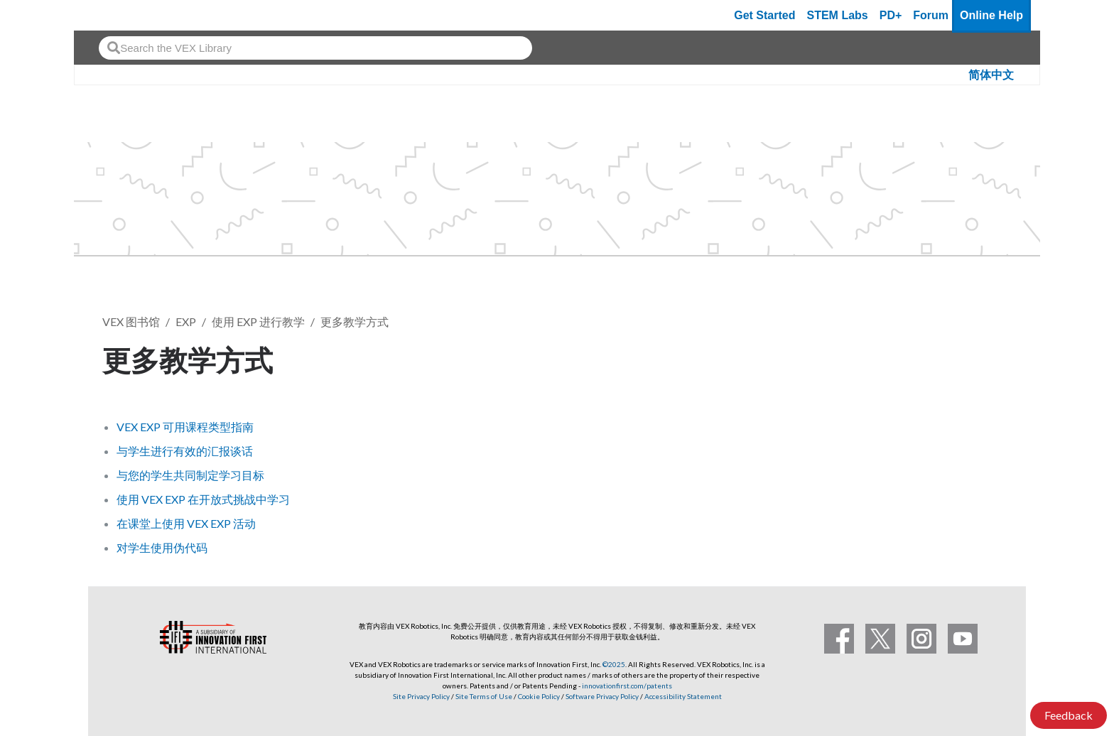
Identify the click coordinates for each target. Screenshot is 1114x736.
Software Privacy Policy (602, 696)
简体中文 (991, 75)
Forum (930, 15)
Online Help (991, 15)
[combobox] (315, 48)
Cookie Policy (539, 696)
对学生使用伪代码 (162, 547)
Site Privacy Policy (421, 696)
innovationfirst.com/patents (627, 685)
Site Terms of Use (483, 696)
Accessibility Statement (683, 696)
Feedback (1068, 715)
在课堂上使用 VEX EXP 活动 (186, 523)
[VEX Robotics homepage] (112, 15)
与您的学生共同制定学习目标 (190, 475)
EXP (185, 321)
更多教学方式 (354, 321)
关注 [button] (982, 358)
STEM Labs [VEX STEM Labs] (837, 15)
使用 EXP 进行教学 (258, 321)
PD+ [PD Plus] (891, 15)
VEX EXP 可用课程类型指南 (185, 426)
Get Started (764, 15)
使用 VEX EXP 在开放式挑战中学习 (203, 499)
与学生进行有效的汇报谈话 (185, 451)
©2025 (613, 664)
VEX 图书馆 (131, 321)
